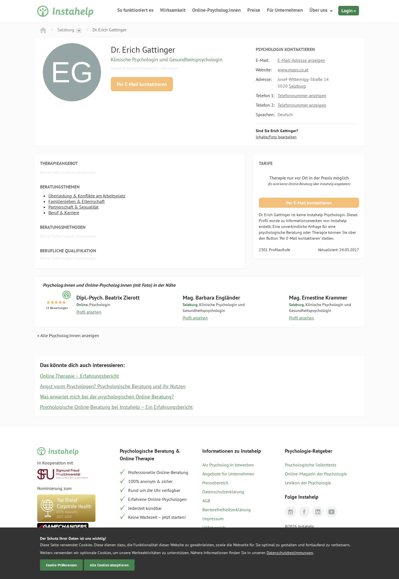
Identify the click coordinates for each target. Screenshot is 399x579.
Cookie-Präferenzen (61, 565)
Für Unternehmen (285, 10)
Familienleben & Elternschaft (76, 201)
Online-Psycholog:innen (216, 10)
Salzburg (65, 29)
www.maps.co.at (293, 70)
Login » (348, 11)
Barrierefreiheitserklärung (226, 509)
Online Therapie (137, 458)
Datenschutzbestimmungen (290, 552)
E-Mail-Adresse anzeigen (301, 60)
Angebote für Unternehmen (228, 474)
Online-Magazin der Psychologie (316, 474)
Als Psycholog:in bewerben (228, 465)
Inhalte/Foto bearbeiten (276, 136)
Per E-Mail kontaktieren (142, 84)
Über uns (318, 10)
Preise (253, 10)
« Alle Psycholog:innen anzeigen (68, 335)
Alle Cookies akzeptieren (109, 565)
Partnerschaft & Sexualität (73, 207)
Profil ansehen (88, 312)
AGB (206, 500)
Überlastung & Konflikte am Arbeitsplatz (86, 196)
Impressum (213, 518)
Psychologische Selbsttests (310, 465)
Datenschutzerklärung (223, 491)
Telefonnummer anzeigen (302, 95)
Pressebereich (215, 482)
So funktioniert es (135, 10)
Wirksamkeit (173, 10)
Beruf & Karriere (63, 212)
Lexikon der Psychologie (308, 482)
